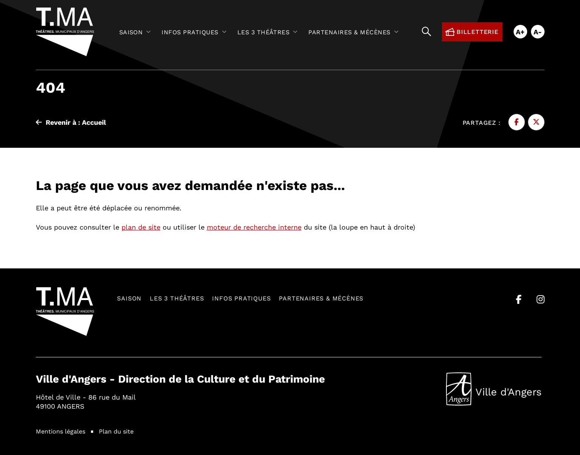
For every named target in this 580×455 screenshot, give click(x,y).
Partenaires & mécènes (321, 298)
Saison (129, 298)
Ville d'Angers (494, 389)
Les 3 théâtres (177, 298)
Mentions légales (60, 431)
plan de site (141, 227)
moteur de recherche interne (254, 227)
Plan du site (116, 431)
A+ (520, 32)
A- (538, 32)
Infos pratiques (241, 298)
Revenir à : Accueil (71, 122)
